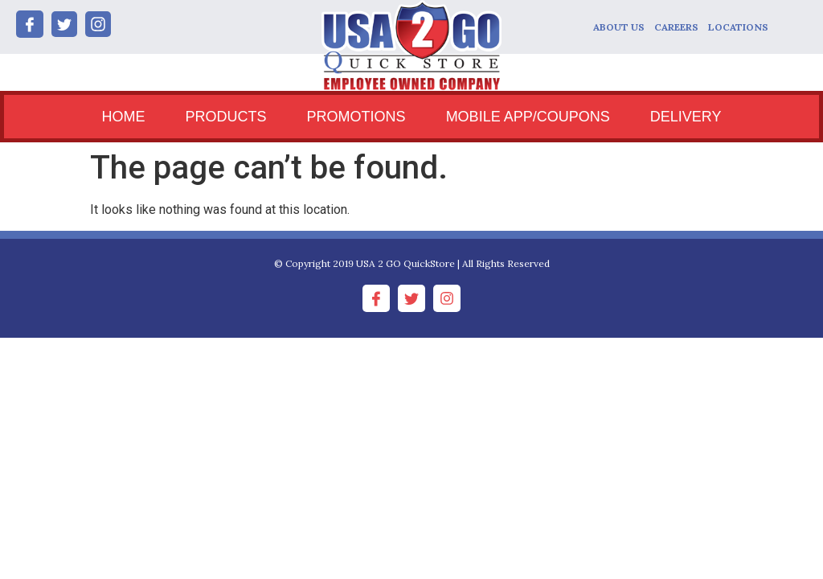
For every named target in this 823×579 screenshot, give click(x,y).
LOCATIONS (738, 27)
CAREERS (676, 27)
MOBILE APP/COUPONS (528, 117)
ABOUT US (619, 27)
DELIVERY (686, 117)
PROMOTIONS (356, 117)
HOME (123, 117)
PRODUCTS (226, 117)
